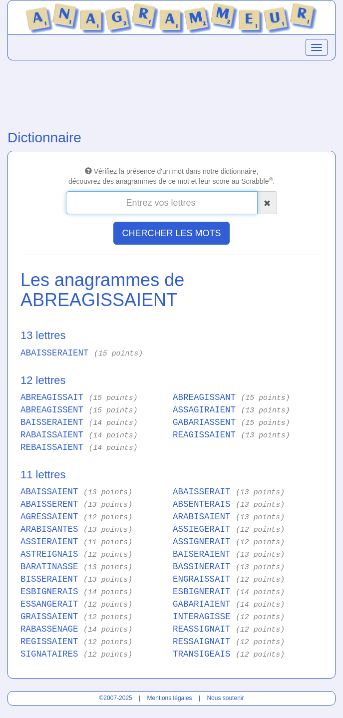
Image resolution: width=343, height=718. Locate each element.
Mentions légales (169, 698)
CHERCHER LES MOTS (171, 233)
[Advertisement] (171, 92)
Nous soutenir (225, 698)
